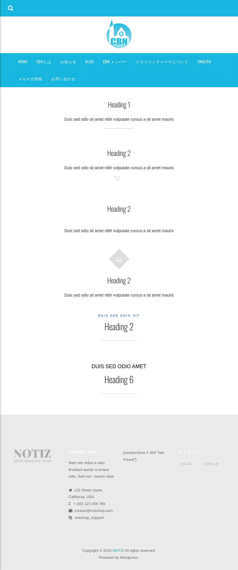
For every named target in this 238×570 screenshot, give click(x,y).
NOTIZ (118, 550)
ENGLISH (204, 61)
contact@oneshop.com (93, 510)
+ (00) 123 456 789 (89, 504)
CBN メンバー (115, 61)
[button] (10, 8)
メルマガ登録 (30, 78)
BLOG (89, 61)
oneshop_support (89, 517)
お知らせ (68, 61)
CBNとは (44, 61)
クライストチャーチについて (162, 61)
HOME (23, 61)
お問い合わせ (63, 78)
